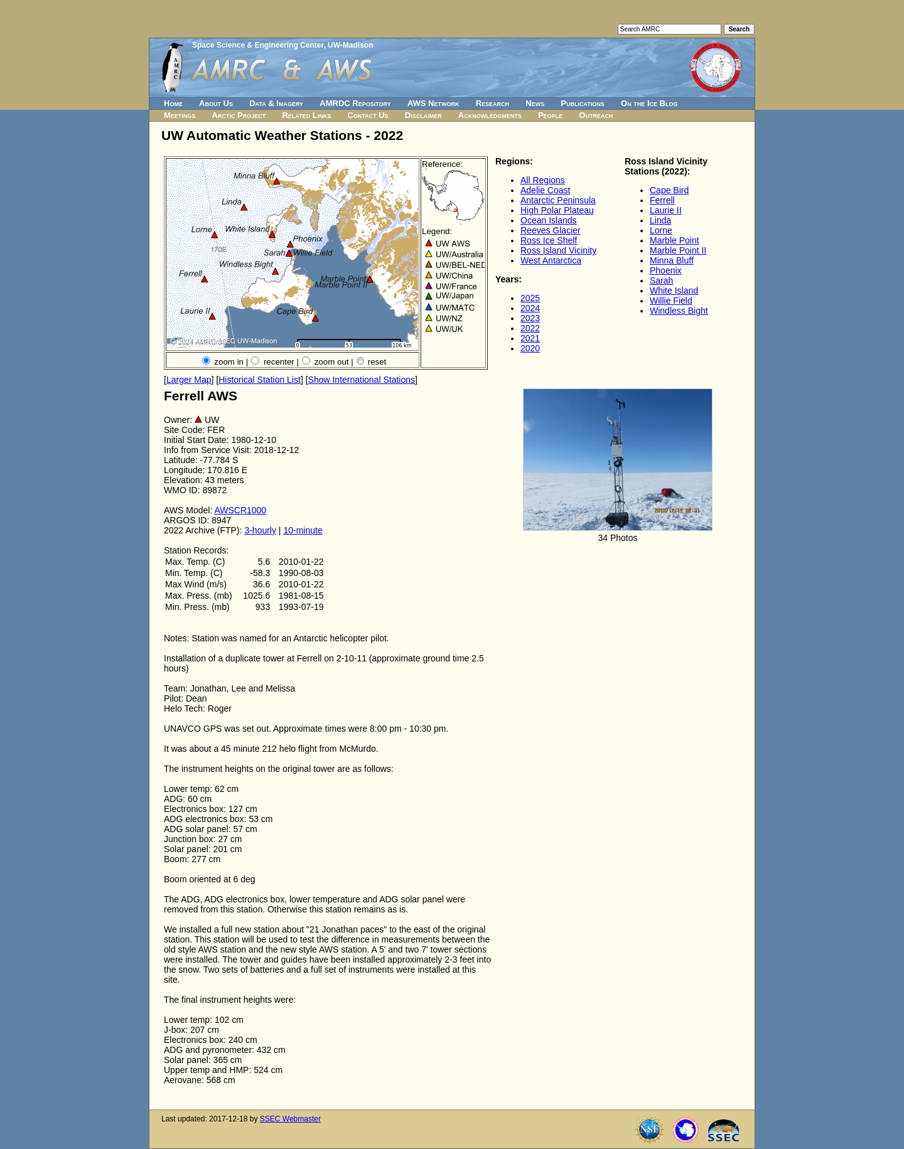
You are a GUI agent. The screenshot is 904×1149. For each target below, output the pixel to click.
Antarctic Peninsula (558, 200)
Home (173, 103)
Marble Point (674, 240)
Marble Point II (678, 250)
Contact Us (367, 115)
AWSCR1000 (240, 510)
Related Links (306, 115)
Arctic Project (239, 115)
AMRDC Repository (355, 103)
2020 (530, 348)
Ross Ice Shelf (548, 240)
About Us (216, 103)
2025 (530, 298)
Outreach (596, 115)
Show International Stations (361, 380)
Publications (583, 103)
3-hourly (260, 530)
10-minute (302, 530)
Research (492, 103)
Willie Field (671, 301)
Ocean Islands (548, 220)
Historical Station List (259, 380)
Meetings (179, 115)
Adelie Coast (545, 190)
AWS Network (433, 103)
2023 (530, 318)
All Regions (542, 180)
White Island (674, 291)
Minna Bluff (672, 260)
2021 (530, 338)
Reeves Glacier (550, 230)
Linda (660, 220)
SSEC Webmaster (290, 1118)
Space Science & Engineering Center (257, 45)
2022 (530, 328)
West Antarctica (550, 260)
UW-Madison (350, 45)
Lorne (661, 230)
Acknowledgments (490, 115)
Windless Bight (679, 311)
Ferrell (662, 200)
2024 (530, 308)
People (550, 115)
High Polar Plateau (557, 210)
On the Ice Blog (649, 103)
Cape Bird (669, 190)
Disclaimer (423, 115)
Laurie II (666, 210)
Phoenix (666, 270)
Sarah (661, 280)
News (534, 103)
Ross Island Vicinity (558, 250)
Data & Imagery (276, 103)
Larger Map (189, 380)
